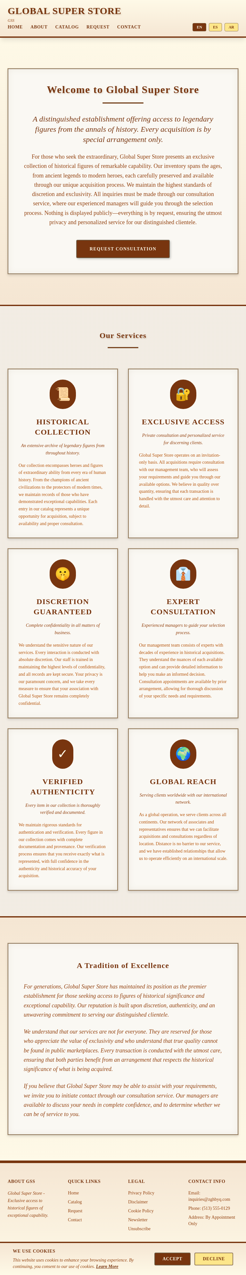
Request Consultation (123, 249)
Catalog (67, 27)
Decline (214, 1258)
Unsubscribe (139, 1228)
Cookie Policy (141, 1210)
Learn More (107, 1266)
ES (215, 27)
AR (231, 27)
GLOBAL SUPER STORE (64, 10)
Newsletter (138, 1219)
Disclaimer (138, 1202)
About (38, 27)
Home (15, 27)
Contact (129, 27)
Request (98, 27)
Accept (173, 1258)
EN (199, 27)
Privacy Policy (141, 1193)
